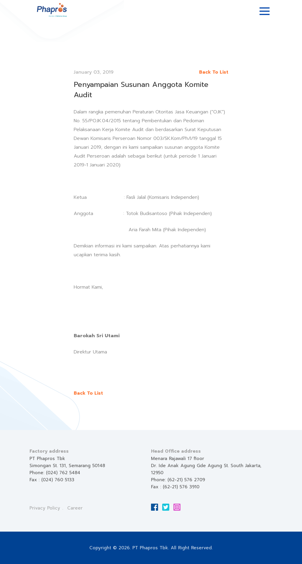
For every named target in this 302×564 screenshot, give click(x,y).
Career (75, 508)
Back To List (213, 72)
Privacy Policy (44, 508)
